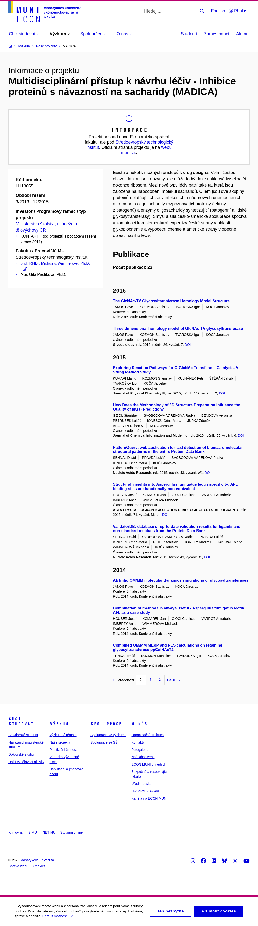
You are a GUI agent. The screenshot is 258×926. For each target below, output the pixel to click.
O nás (139, 723)
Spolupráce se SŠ (104, 742)
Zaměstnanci (216, 33)
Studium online (71, 832)
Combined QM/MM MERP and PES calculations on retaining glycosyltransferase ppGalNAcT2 (167, 647)
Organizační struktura (148, 735)
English (218, 10)
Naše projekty (60, 742)
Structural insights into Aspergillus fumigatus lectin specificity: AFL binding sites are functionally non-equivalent (175, 486)
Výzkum (59, 723)
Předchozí (123, 680)
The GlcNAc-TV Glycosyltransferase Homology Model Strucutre (171, 301)
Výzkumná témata (63, 735)
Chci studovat (21, 721)
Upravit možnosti (81, 918)
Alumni (243, 33)
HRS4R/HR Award (145, 791)
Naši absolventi (143, 757)
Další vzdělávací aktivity (26, 762)
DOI (188, 344)
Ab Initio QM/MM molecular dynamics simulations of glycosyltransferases (180, 580)
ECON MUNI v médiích (149, 764)
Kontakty (138, 742)
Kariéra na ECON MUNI (150, 798)
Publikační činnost (63, 750)
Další (173, 680)
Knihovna (15, 832)
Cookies (39, 866)
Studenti (189, 33)
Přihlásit (239, 10)
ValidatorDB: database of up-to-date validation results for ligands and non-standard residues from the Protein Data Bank (176, 529)
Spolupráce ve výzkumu (108, 735)
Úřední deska (142, 784)
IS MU (32, 832)
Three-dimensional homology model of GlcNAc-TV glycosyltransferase (178, 328)
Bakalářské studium (23, 735)
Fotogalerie (140, 750)
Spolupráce (106, 723)
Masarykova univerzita (37, 860)
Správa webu (18, 866)
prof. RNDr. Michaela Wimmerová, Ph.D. (55, 266)
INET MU (48, 832)
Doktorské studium (22, 754)
